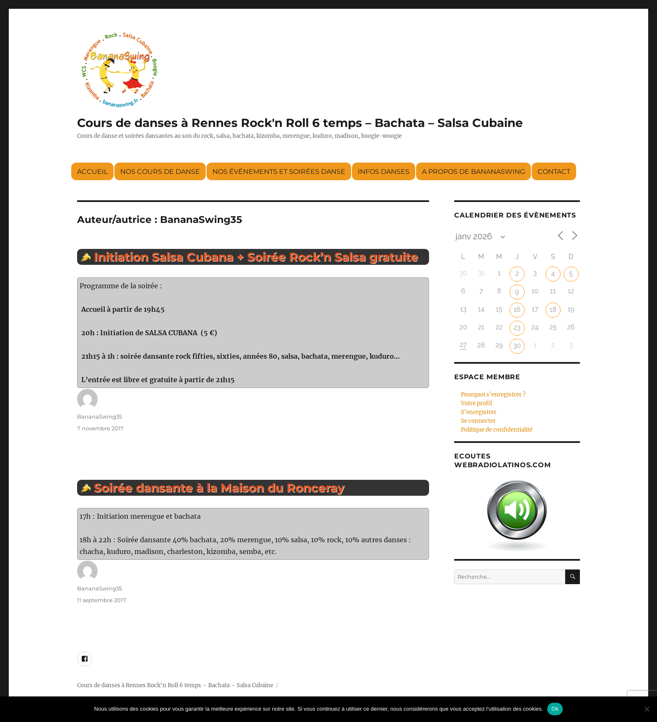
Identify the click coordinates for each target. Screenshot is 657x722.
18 (553, 309)
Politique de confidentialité (497, 429)
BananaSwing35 (99, 416)
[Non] (646, 709)
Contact (554, 172)
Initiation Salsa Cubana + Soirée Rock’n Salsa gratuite (256, 257)
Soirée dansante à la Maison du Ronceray (219, 488)
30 (517, 345)
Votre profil (476, 403)
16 (517, 309)
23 (517, 327)
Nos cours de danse (160, 172)
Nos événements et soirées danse (278, 172)
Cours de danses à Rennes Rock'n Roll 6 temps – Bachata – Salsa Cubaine (300, 123)
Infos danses (383, 172)
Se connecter (478, 420)
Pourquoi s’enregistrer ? (493, 394)
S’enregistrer (479, 412)
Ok (555, 709)
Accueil (92, 172)
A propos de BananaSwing (473, 172)
